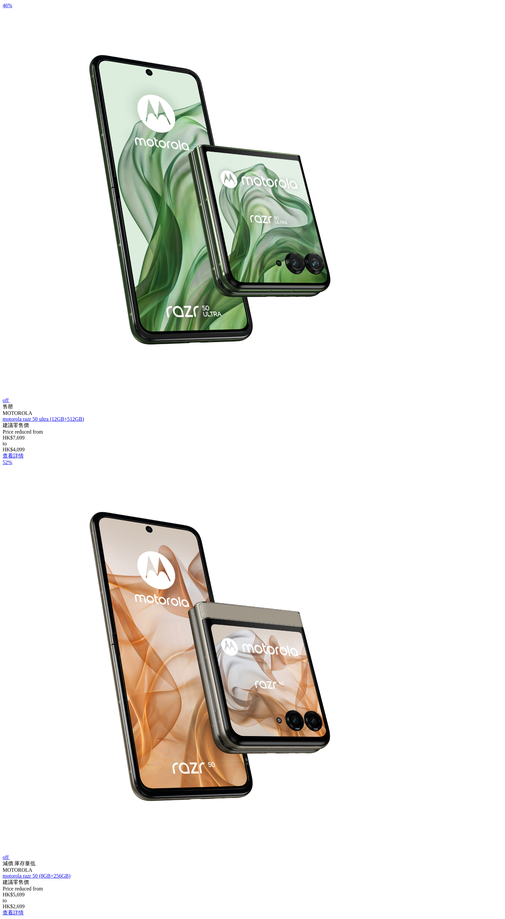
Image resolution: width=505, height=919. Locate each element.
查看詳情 (13, 456)
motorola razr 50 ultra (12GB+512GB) (43, 419)
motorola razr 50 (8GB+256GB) (37, 876)
